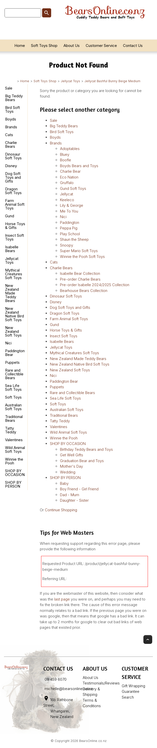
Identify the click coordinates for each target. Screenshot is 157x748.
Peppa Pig (68, 228)
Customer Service (101, 45)
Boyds (10, 119)
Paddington (69, 222)
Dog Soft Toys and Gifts (13, 177)
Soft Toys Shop (44, 45)
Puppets (12, 362)
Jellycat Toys (70, 81)
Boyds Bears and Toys (79, 165)
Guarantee (130, 691)
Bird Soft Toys (12, 109)
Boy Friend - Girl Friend (79, 489)
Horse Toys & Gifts (15, 225)
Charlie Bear (70, 171)
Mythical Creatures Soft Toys (13, 274)
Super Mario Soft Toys (79, 250)
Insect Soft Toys (14, 237)
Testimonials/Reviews (101, 683)
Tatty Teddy (10, 430)
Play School (70, 233)
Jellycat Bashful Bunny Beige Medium (112, 81)
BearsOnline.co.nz (93, 741)
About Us (72, 45)
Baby (64, 483)
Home (19, 45)
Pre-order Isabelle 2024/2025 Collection (94, 284)
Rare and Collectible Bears (14, 374)
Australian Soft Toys (13, 407)
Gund (9, 216)
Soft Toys (13, 397)
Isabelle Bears (11, 249)
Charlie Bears (11, 144)
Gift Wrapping (133, 685)
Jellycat (66, 194)
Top (147, 639)
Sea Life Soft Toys (13, 387)
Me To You (69, 211)
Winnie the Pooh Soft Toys (82, 256)
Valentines (14, 439)
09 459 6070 (56, 679)
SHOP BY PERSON (13, 484)
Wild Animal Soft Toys (15, 449)
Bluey (64, 154)
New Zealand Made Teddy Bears (12, 293)
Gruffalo (67, 182)
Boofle (65, 160)
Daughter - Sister (74, 500)
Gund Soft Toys (73, 188)
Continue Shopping (61, 509)
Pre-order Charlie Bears (80, 279)
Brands (11, 127)
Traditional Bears (14, 418)
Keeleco (67, 199)
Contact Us (133, 45)
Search (128, 697)
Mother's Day (71, 466)
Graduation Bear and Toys (82, 460)
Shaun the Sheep (74, 239)
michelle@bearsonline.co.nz (69, 688)
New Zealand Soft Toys (13, 331)
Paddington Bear (15, 352)
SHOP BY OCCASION (15, 472)
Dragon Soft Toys (13, 191)
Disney (11, 165)
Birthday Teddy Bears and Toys (86, 449)
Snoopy (66, 245)
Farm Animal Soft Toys (14, 204)
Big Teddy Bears (14, 98)
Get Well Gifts (71, 455)
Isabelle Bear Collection (80, 273)
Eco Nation (69, 177)
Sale (8, 88)
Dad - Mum (69, 494)
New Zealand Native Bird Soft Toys (14, 314)
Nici (8, 343)
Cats (9, 134)
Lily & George (71, 205)
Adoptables (70, 148)
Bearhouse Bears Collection (83, 290)
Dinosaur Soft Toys (13, 156)
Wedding (67, 472)
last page (62, 599)
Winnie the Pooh (14, 461)
